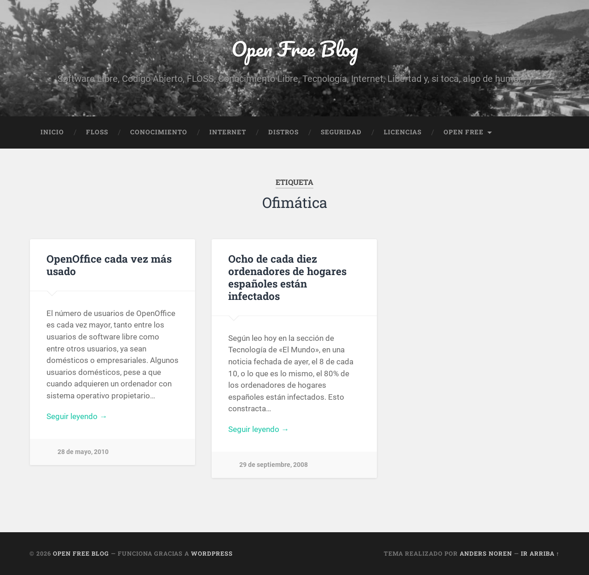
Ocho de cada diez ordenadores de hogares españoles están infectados (287, 277)
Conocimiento (158, 132)
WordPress (212, 553)
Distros (283, 132)
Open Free (464, 132)
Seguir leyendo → (76, 416)
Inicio (52, 132)
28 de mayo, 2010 (83, 452)
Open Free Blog (294, 48)
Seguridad (341, 132)
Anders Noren (486, 553)
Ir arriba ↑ (540, 553)
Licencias (403, 132)
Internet (227, 132)
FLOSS (97, 132)
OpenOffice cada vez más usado (109, 265)
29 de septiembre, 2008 (273, 465)
